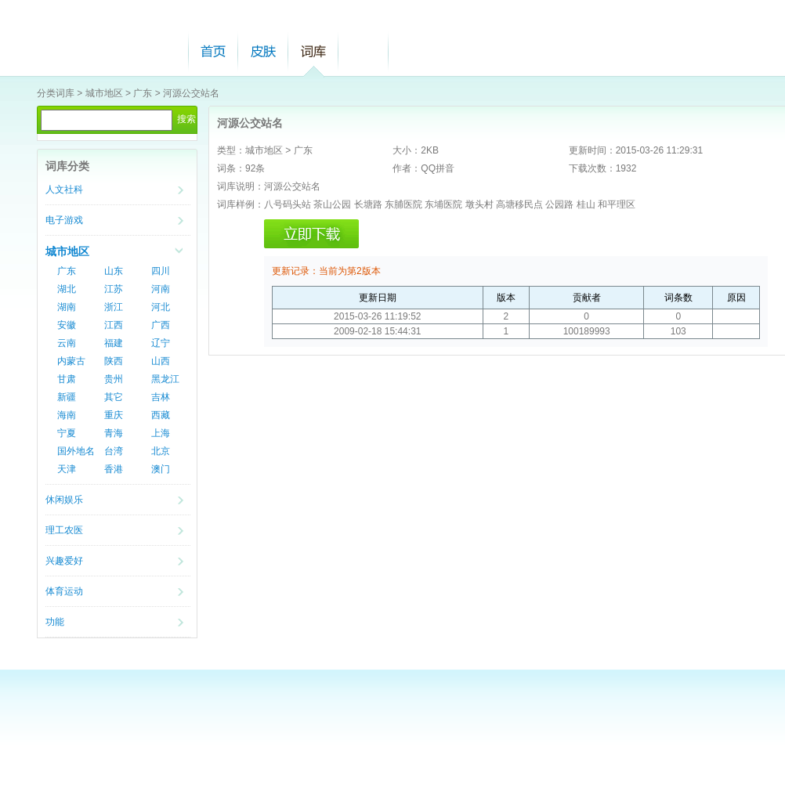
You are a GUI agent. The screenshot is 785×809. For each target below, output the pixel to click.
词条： (231, 168)
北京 (160, 451)
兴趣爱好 (64, 560)
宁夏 (66, 433)
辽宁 (160, 343)
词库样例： (240, 204)
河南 (160, 289)
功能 (54, 621)
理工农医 (64, 530)
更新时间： (592, 150)
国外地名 (76, 451)
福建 (113, 343)
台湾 (113, 451)
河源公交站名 (191, 93)
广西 (160, 325)
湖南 (66, 307)
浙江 (113, 307)
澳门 (160, 469)
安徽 (66, 325)
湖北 (66, 289)
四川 (160, 270)
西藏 (160, 415)
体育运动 (64, 591)
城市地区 (104, 93)
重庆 (113, 415)
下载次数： (592, 168)
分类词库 (55, 93)
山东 (113, 270)
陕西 (113, 361)
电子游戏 (64, 220)
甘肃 (66, 379)
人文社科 (64, 189)
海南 (66, 415)
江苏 (113, 289)
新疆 (66, 397)
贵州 (113, 379)
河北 (160, 307)
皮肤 (263, 51)
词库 (313, 51)
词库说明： (240, 186)
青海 (113, 433)
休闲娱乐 (64, 499)
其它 (113, 397)
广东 (142, 93)
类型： (231, 150)
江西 (113, 325)
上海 (160, 433)
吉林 (160, 397)
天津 (66, 469)
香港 (113, 469)
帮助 (363, 51)
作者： (406, 168)
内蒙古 (71, 361)
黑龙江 (165, 379)
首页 (213, 51)
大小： (406, 150)
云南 (66, 343)
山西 (160, 361)
